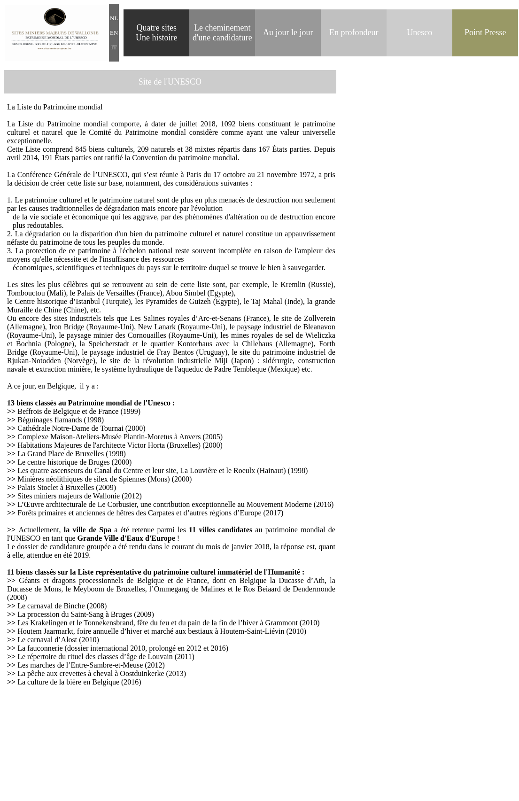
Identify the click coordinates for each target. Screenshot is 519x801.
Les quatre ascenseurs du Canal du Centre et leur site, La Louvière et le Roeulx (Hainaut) (152, 470)
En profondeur (353, 32)
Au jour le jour (288, 32)
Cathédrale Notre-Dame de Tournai (70, 428)
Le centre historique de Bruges (63, 462)
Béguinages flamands (49, 420)
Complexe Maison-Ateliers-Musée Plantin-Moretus (95, 437)
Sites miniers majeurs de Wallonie (68, 496)
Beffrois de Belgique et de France (67, 411)
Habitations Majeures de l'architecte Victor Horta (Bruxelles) (109, 445)
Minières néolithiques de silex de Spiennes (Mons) (93, 479)
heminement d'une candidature (222, 32)
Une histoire (156, 37)
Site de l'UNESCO (170, 81)
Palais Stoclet (37, 487)
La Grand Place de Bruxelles (60, 454)
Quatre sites (157, 27)
